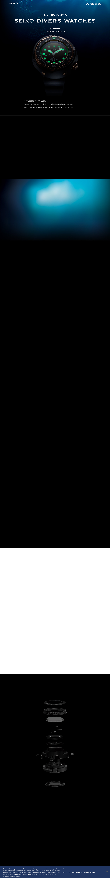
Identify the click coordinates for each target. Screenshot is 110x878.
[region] (55, 872)
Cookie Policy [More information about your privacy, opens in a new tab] (16, 876)
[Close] (107, 872)
